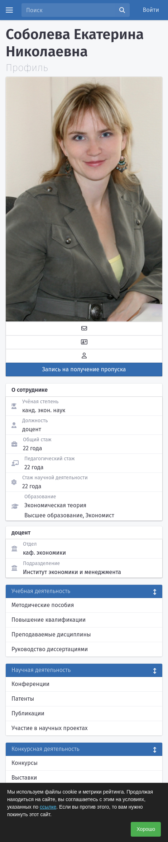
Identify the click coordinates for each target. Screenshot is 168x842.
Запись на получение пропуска (84, 369)
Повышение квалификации (48, 619)
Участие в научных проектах (49, 728)
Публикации (27, 713)
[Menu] (9, 10)
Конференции (30, 684)
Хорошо (145, 829)
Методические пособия (42, 605)
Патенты (22, 698)
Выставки (24, 777)
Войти (151, 9)
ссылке (48, 807)
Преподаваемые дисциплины (51, 634)
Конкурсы (24, 762)
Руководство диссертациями (49, 649)
